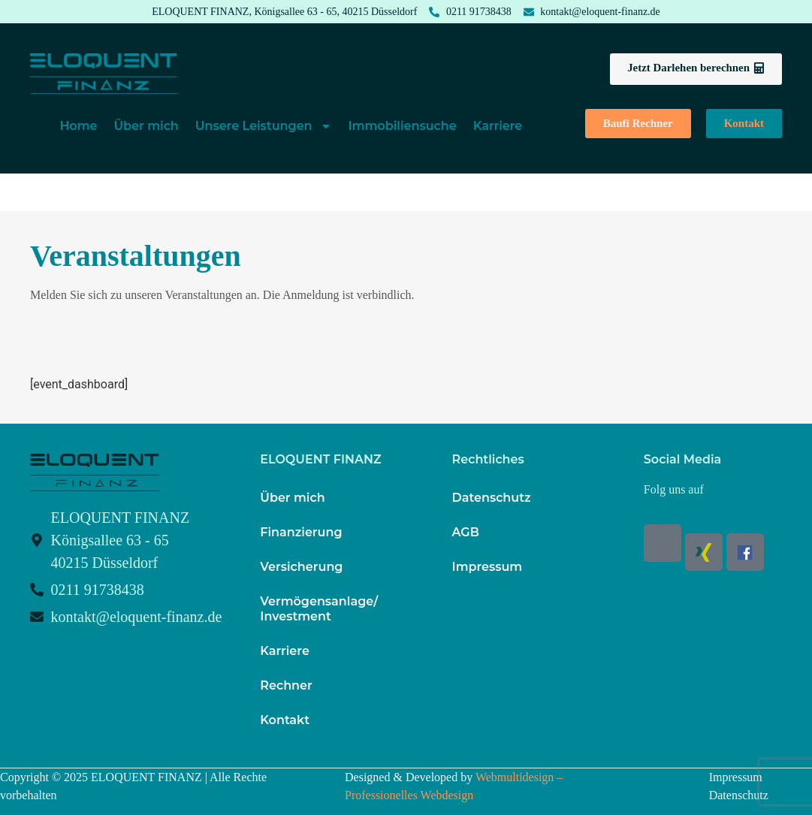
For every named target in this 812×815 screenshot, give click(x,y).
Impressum (487, 567)
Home (78, 126)
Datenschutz (491, 498)
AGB (465, 532)
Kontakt (284, 720)
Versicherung (301, 567)
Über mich (146, 126)
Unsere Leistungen (263, 126)
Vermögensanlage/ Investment (319, 608)
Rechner (286, 685)
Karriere (498, 126)
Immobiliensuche (403, 126)
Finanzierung (301, 532)
